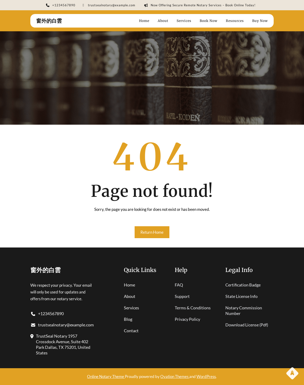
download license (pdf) (246, 324)
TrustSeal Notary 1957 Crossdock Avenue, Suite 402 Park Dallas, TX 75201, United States (60, 344)
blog (128, 319)
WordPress (206, 376)
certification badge (243, 284)
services (131, 307)
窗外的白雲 (49, 21)
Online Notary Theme (106, 376)
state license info (241, 296)
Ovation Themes (174, 376)
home (129, 284)
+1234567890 (60, 5)
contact (131, 330)
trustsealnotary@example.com (108, 5)
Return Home (152, 232)
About (129, 296)
